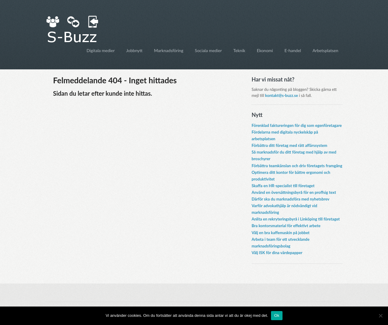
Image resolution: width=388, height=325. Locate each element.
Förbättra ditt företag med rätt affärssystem (289, 145)
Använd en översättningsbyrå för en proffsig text (294, 192)
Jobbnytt (134, 50)
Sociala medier (208, 50)
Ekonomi (265, 50)
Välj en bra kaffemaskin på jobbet (280, 232)
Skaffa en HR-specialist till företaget (283, 185)
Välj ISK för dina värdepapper (277, 252)
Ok (276, 315)
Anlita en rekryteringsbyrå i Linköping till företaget (296, 219)
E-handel (292, 50)
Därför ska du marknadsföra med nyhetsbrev (290, 199)
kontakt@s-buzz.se (281, 95)
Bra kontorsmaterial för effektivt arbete (286, 225)
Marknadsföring (168, 50)
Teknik (239, 50)
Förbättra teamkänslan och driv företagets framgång (297, 165)
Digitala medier (100, 50)
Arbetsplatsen (325, 50)
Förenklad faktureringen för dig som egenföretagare (297, 125)
